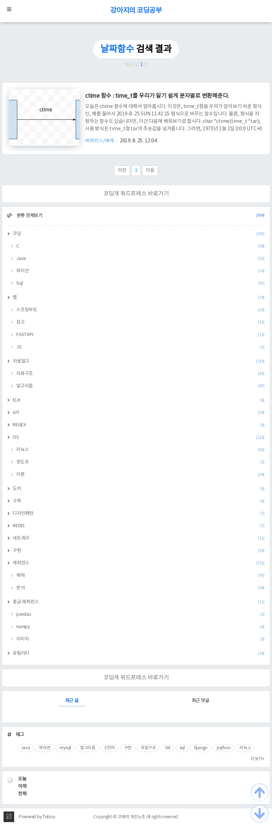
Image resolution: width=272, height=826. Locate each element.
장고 (140, 322)
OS (139, 437)
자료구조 (140, 373)
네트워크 (139, 538)
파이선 (140, 271)
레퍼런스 (139, 563)
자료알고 (139, 361)
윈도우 (140, 462)
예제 (140, 575)
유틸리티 (139, 653)
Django (201, 748)
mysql (65, 748)
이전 (122, 170)
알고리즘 (140, 386)
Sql (140, 283)
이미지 (140, 639)
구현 (139, 550)
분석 (140, 587)
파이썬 (44, 748)
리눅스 (140, 449)
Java (140, 258)
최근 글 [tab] (72, 700)
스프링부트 (140, 310)
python (224, 748)
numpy (140, 626)
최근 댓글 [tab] (200, 700)
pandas (140, 614)
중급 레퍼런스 (139, 602)
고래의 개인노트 (131, 817)
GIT (139, 412)
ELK (139, 400)
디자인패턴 (139, 513)
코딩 (139, 233)
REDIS (139, 526)
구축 (139, 501)
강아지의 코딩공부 (136, 11)
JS (140, 347)
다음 (150, 170)
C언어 (109, 748)
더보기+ (258, 759)
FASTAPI (140, 334)
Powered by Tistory (37, 817)
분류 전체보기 (140, 215)
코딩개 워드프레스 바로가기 (136, 193)
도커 (139, 488)
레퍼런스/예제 (100, 141)
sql (182, 748)
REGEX (139, 425)
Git (167, 748)
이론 (140, 474)
